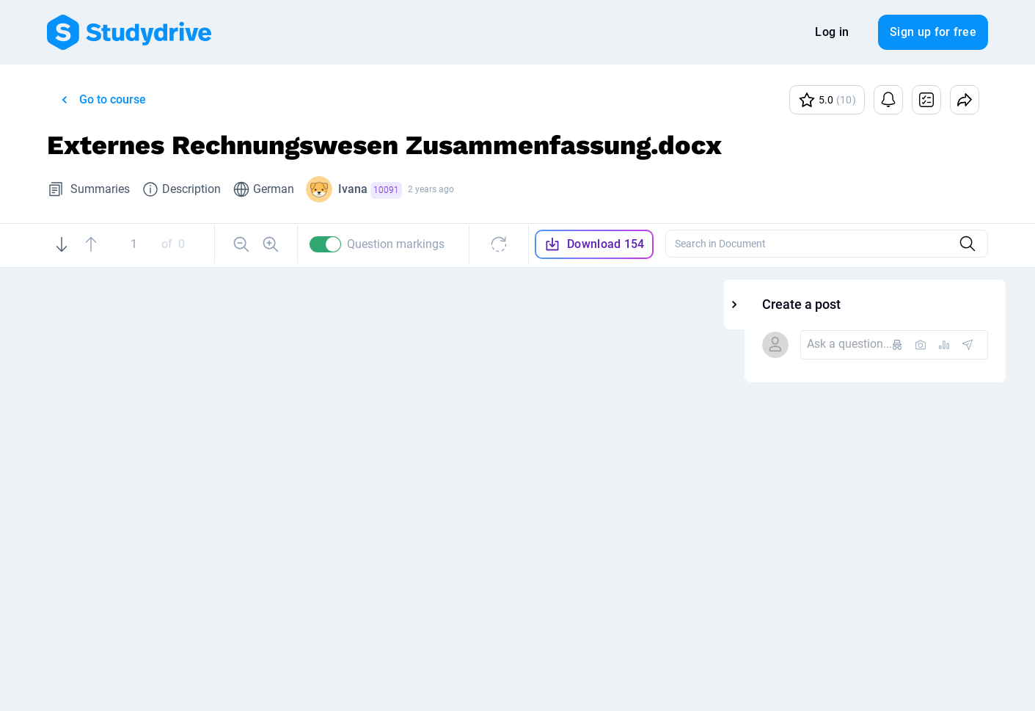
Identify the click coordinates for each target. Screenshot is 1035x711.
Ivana (370, 190)
